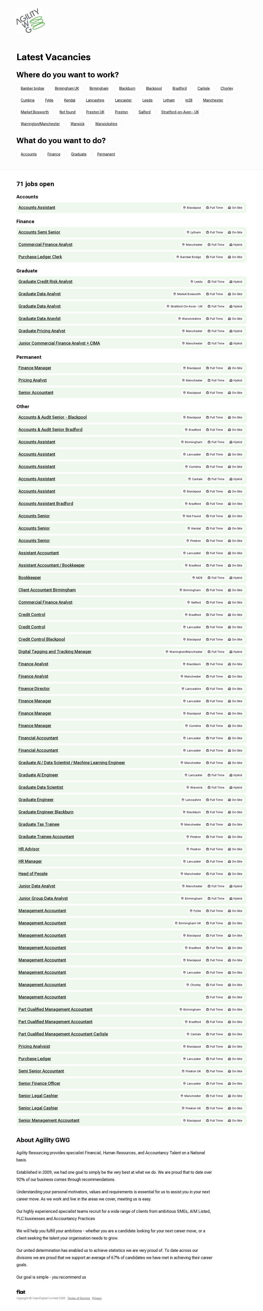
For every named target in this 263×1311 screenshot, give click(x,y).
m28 (188, 100)
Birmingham (99, 88)
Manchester (213, 100)
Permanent (106, 154)
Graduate (79, 154)
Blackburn (127, 88)
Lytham (169, 100)
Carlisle (204, 88)
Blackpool (154, 88)
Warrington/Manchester (40, 124)
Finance (54, 154)
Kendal (69, 100)
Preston (121, 112)
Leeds (148, 100)
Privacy (97, 1298)
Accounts (29, 154)
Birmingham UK (67, 88)
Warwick (77, 124)
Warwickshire (106, 124)
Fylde (49, 100)
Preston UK (95, 112)
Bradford (180, 88)
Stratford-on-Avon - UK (180, 112)
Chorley (227, 88)
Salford (145, 112)
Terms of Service (78, 1298)
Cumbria (27, 100)
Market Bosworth (35, 112)
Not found (68, 112)
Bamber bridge (32, 88)
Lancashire (95, 100)
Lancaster (123, 100)
